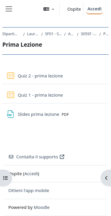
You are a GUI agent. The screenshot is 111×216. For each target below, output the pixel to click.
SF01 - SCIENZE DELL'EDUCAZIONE (53, 33)
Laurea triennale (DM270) (33, 33)
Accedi (94, 9)
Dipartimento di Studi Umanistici (11, 33)
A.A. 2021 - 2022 (71, 33)
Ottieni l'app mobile (28, 190)
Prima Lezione (106, 33)
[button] (49, 9)
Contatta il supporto (36, 157)
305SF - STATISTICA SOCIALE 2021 (89, 33)
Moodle (41, 207)
